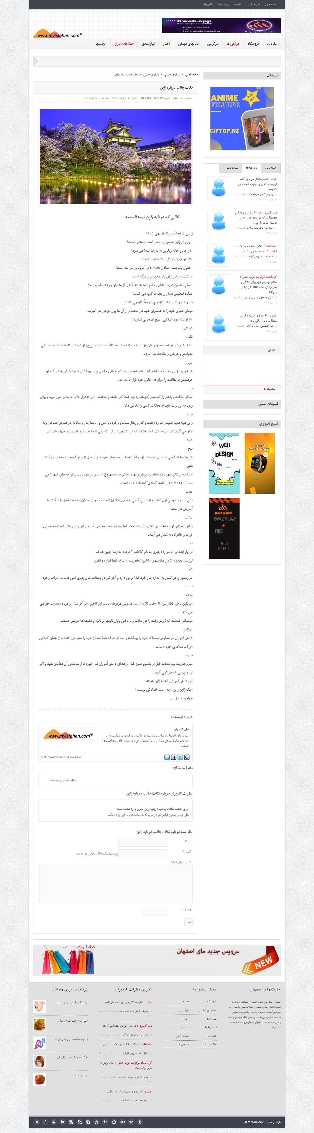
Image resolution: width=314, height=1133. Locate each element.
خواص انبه (81, 1075)
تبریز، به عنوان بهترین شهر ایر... (257, 297)
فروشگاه (253, 44)
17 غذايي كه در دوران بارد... (71, 1002)
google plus (53, 1122)
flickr (105, 1122)
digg (122, 1122)
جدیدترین (271, 168)
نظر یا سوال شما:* (181, 862)
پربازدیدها (251, 168)
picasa (114, 1122)
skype (88, 1122)
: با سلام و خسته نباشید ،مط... (129, 1092)
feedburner (96, 1122)
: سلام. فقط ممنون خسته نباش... (126, 1044)
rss (79, 1122)
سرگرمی (213, 44)
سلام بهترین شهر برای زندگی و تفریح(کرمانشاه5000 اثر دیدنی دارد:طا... (258, 287)
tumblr (139, 1122)
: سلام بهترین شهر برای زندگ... (126, 1065)
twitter (36, 1122)
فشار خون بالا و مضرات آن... (259, 228)
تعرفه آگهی (253, 4)
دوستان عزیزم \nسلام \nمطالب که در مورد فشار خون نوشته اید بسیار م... (256, 218)
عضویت (238, 4)
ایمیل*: (186, 851)
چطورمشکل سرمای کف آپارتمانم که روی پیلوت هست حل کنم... (257, 184)
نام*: (188, 841)
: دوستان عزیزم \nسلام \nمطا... (126, 1026)
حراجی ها (183, 1044)
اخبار (166, 44)
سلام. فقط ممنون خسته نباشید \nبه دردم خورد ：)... (256, 249)
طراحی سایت (273, 1122)
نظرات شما (232, 168)
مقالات (272, 44)
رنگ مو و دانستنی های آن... (71, 1057)
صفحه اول (270, 4)
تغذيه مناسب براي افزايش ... (71, 1039)
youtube (71, 1122)
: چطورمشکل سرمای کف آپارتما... (128, 1002)
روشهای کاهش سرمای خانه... (259, 194)
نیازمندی (148, 44)
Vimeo (131, 1122)
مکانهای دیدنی (188, 44)
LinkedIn (62, 1122)
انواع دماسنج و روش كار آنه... (259, 256)
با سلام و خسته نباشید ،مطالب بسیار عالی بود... (258, 318)
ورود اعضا (223, 4)
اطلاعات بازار (209, 1044)
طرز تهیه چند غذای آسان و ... (70, 1021)
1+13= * (186, 910)
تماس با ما (208, 4)
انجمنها (101, 44)
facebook (45, 1122)
